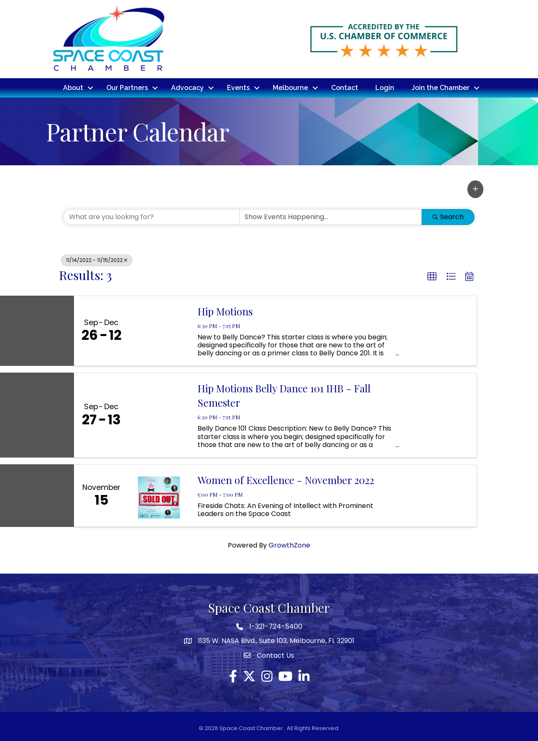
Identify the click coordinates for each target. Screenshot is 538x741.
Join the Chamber (440, 88)
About (73, 88)
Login (384, 88)
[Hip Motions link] (159, 331)
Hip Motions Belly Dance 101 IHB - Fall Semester (284, 395)
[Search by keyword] (151, 217)
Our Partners (127, 88)
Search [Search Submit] (448, 217)
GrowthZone (289, 545)
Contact (344, 88)
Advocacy (187, 88)
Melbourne (290, 88)
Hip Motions (225, 311)
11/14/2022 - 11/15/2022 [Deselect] (96, 260)
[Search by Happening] (330, 217)
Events (238, 88)
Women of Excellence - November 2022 (286, 480)
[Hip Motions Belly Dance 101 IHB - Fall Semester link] (159, 415)
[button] (475, 189)
